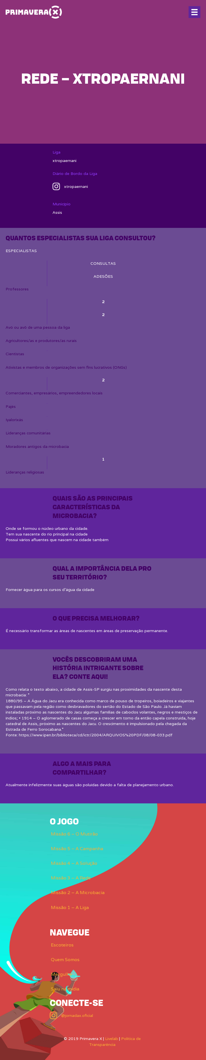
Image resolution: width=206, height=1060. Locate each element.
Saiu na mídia (65, 989)
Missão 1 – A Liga (70, 907)
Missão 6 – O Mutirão (74, 834)
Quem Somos (65, 960)
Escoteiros (62, 945)
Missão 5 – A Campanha (77, 849)
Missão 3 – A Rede (71, 878)
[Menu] (194, 12)
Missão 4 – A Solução (74, 863)
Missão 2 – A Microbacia (78, 892)
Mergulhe (61, 974)
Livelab (111, 1038)
